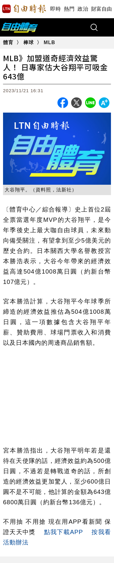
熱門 (69, 9)
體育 (9, 42)
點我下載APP (63, 532)
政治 (83, 9)
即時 (55, 9)
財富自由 (101, 9)
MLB (49, 42)
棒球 (29, 42)
